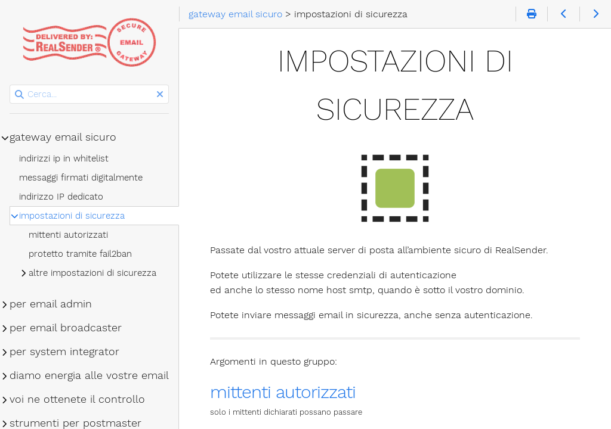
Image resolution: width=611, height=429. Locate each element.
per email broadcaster (66, 328)
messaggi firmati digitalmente (81, 177)
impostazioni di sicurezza (72, 215)
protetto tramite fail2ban (80, 253)
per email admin (51, 304)
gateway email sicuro (63, 137)
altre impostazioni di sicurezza (92, 273)
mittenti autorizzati (283, 391)
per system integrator (64, 352)
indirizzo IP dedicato (61, 196)
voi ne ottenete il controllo (77, 399)
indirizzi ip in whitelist (64, 158)
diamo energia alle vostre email (89, 375)
